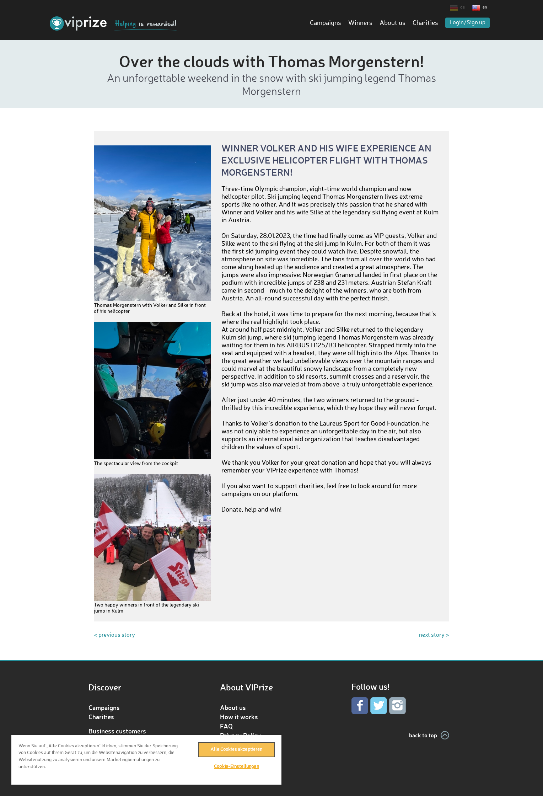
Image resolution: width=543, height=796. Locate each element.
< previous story (114, 635)
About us (392, 23)
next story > (434, 635)
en (485, 7)
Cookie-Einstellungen (236, 766)
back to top (423, 735)
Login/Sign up (467, 23)
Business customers (117, 731)
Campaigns (325, 23)
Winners (360, 23)
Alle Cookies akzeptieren (236, 749)
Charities (425, 23)
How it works (239, 716)
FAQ (226, 726)
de (462, 7)
